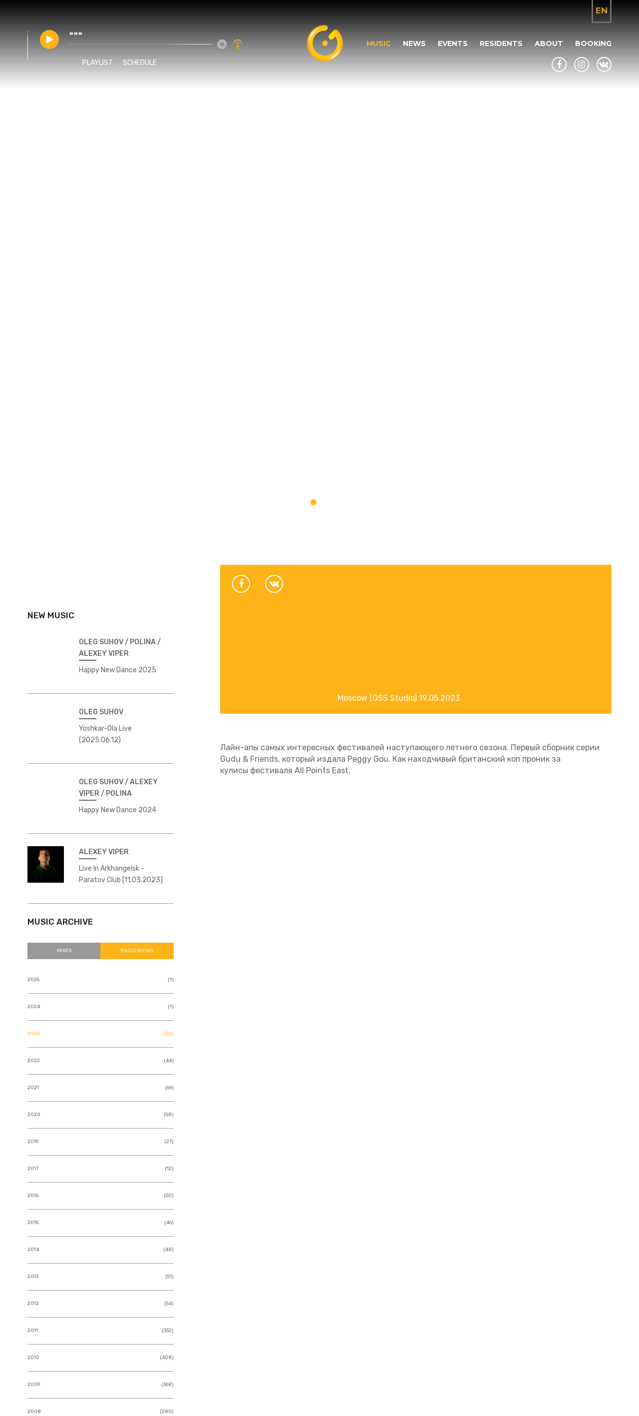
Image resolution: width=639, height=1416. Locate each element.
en (602, 10)
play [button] (49, 39)
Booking (593, 43)
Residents (501, 43)
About (549, 43)
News (414, 43)
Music (378, 43)
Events (453, 43)
